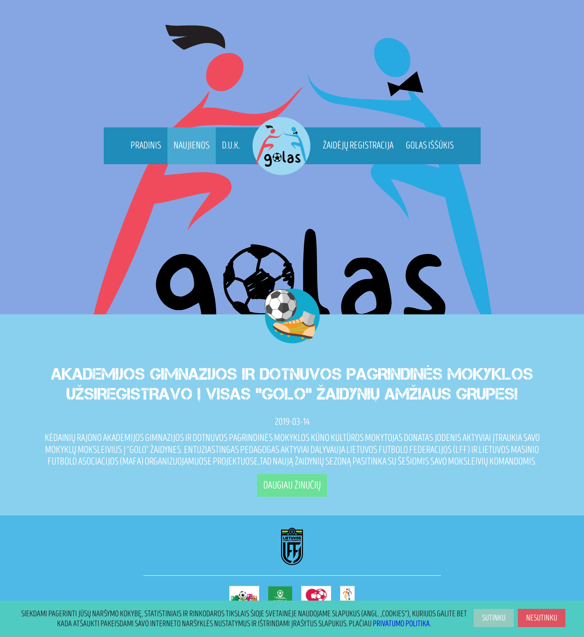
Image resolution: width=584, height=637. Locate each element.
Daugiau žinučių (292, 485)
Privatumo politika (401, 624)
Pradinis (146, 145)
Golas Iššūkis (430, 145)
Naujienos (192, 145)
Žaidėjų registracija (358, 145)
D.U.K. (231, 145)
